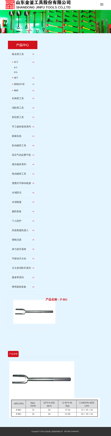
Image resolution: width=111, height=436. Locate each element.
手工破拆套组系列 (21, 126)
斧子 (15, 62)
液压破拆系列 (19, 164)
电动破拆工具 (19, 173)
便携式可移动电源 (21, 183)
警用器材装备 (19, 286)
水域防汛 (16, 192)
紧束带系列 (18, 277)
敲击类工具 (18, 54)
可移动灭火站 (19, 258)
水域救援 (16, 202)
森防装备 (16, 211)
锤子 (15, 78)
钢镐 (15, 90)
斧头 (16, 72)
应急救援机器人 (20, 230)
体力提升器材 (19, 249)
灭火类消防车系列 (21, 268)
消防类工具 (18, 107)
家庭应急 (16, 136)
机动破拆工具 (19, 145)
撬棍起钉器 (18, 84)
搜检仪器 (16, 239)
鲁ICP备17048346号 (71, 431)
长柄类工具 (18, 98)
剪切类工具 (18, 117)
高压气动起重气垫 (21, 155)
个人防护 (16, 221)
